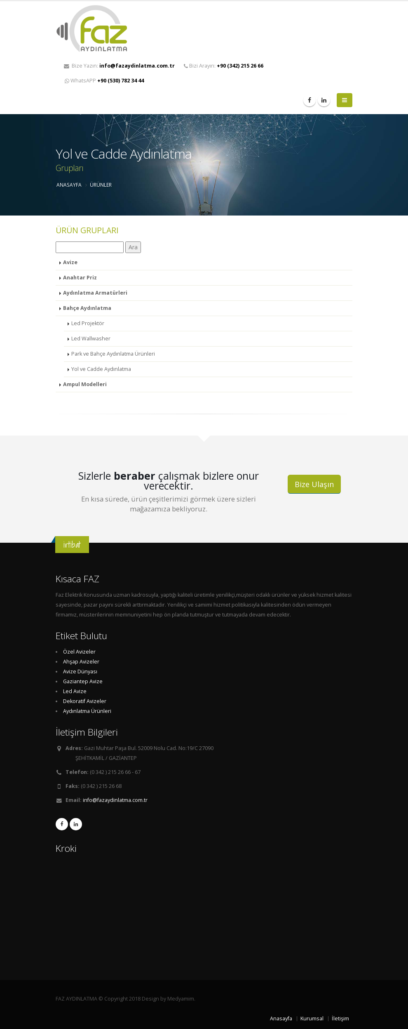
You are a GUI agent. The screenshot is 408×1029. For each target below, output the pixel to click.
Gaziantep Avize (83, 681)
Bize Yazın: (119, 65)
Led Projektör (87, 323)
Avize (70, 262)
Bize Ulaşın (314, 484)
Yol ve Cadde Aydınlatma (101, 369)
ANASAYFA (69, 184)
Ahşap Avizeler (81, 661)
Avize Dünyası (80, 671)
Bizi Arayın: (223, 65)
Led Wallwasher (90, 338)
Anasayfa (281, 1018)
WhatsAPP (104, 80)
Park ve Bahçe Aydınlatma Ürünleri (113, 353)
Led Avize (75, 691)
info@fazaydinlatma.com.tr (115, 800)
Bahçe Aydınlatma (87, 308)
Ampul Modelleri (85, 384)
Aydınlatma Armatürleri (95, 292)
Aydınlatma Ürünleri (87, 711)
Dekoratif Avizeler (84, 701)
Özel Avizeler (79, 651)
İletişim (340, 1018)
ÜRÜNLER (101, 184)
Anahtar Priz (80, 277)
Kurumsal (312, 1018)
